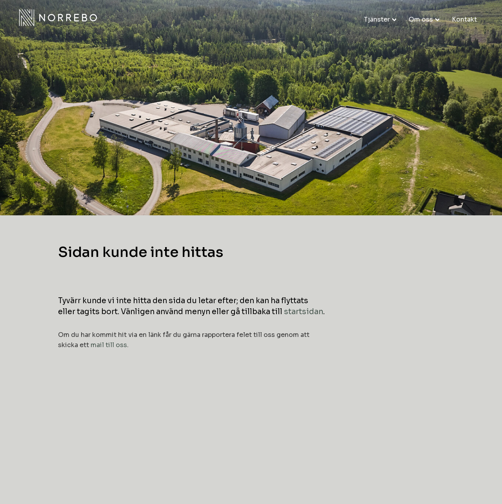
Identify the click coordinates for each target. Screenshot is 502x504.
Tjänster (377, 19)
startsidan (303, 312)
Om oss (421, 19)
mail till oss (109, 345)
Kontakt (464, 19)
